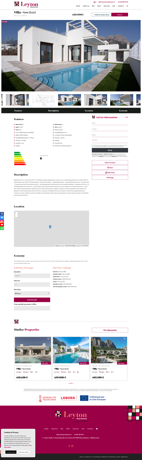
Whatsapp (109, 177)
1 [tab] (69, 383)
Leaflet (57, 246)
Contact (121, 6)
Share (110, 168)
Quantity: (17, 272)
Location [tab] (89, 110)
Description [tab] (53, 110)
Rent (99, 6)
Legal (82, 456)
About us (86, 6)
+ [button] (15, 213)
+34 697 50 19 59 (122, 2)
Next (138, 55)
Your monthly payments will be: (25, 304)
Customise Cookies (24, 452)
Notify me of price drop (101, 15)
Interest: (17, 280)
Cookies (97, 456)
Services (107, 6)
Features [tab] (18, 110)
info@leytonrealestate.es (107, 2)
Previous (3, 55)
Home (78, 6)
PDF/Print (110, 172)
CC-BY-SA (85, 246)
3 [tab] (72, 383)
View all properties (110, 330)
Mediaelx (124, 456)
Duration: (17, 289)
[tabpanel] (33, 358)
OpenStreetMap (70, 246)
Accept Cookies (11, 452)
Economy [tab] (123, 110)
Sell (114, 6)
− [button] (15, 216)
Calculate (32, 300)
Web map (105, 456)
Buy (93, 6)
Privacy (89, 456)
